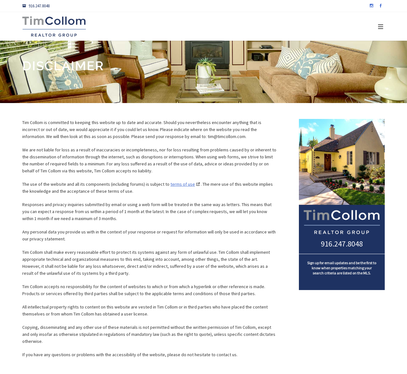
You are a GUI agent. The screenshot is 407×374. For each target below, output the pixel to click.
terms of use (182, 184)
